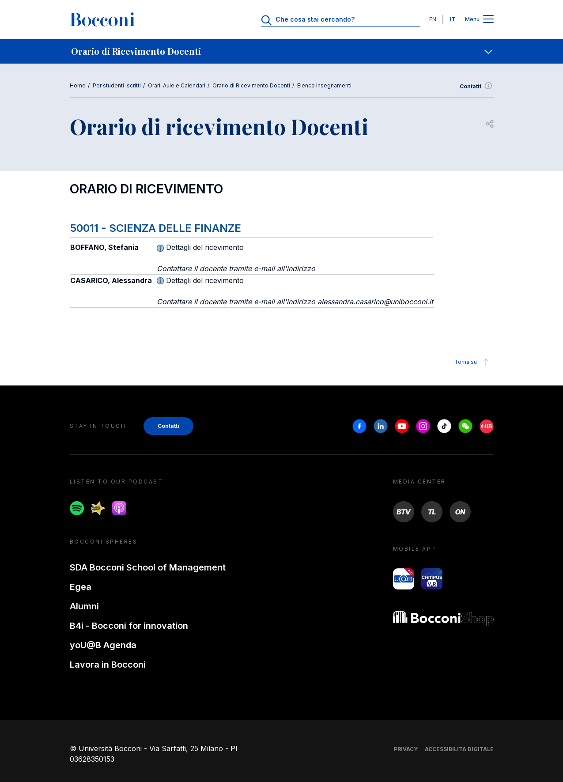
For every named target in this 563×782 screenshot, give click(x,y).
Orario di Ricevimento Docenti (251, 85)
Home (78, 85)
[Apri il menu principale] (488, 19)
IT (452, 19)
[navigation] (281, 51)
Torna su (472, 362)
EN (432, 19)
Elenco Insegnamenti (324, 85)
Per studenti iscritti (117, 85)
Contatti (477, 86)
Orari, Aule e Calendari (176, 85)
